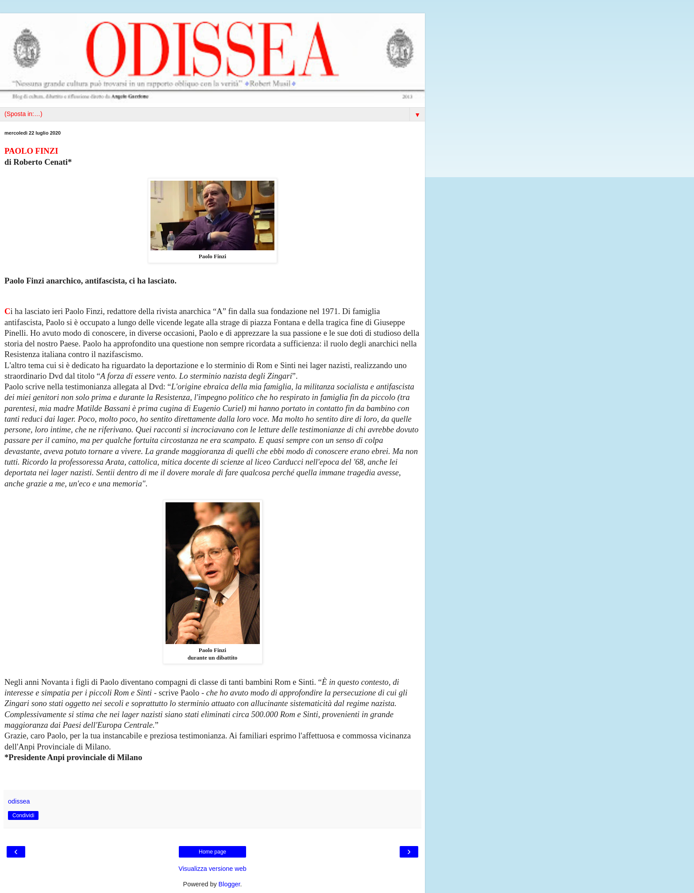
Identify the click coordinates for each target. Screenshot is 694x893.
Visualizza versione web (212, 868)
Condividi (23, 815)
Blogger (229, 884)
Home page (212, 852)
